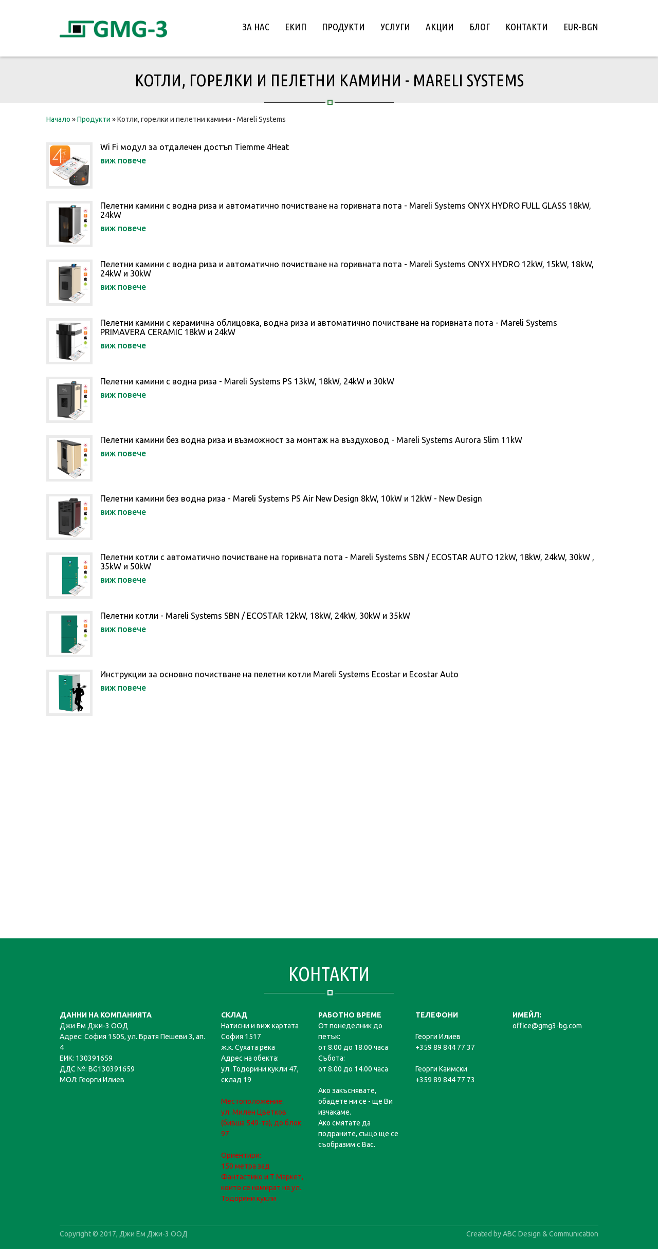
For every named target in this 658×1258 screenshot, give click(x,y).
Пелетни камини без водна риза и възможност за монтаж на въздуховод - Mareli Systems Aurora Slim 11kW (311, 440)
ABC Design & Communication (550, 1234)
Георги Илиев (438, 1036)
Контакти (526, 26)
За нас (256, 26)
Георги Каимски (441, 1069)
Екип (295, 26)
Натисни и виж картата (260, 1026)
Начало (58, 119)
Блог (479, 26)
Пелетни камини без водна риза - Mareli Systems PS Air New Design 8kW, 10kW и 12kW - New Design (291, 498)
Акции (440, 26)
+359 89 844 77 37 (445, 1047)
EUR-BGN (580, 26)
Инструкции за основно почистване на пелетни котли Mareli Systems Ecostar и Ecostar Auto (279, 674)
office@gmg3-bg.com (547, 1026)
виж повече (123, 160)
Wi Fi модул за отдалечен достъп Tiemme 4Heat (194, 147)
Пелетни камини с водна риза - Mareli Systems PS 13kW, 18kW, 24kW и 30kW (247, 381)
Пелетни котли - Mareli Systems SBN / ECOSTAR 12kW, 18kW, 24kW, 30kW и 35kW (255, 615)
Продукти (343, 26)
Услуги (395, 26)
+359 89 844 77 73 (445, 1080)
